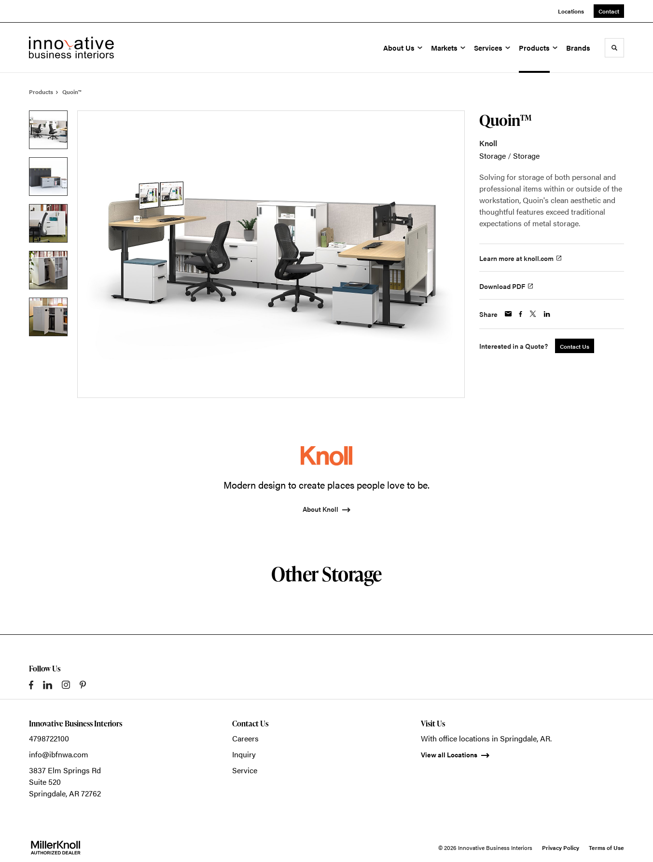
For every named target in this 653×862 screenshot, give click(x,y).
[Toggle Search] (614, 47)
